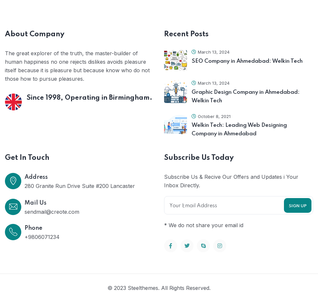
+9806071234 (42, 237)
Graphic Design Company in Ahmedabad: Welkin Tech (246, 97)
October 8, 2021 (211, 116)
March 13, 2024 (211, 52)
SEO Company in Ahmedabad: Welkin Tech (247, 61)
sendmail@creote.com (52, 212)
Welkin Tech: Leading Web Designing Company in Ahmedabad (239, 130)
